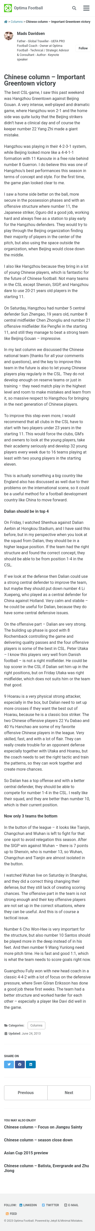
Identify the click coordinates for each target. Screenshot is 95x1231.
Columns (36, 1025)
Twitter (50, 1205)
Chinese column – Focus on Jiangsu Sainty (43, 1127)
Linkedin (28, 1205)
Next (69, 1092)
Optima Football (28, 8)
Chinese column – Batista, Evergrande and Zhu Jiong (46, 1168)
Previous (26, 1092)
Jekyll (53, 1220)
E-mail (71, 1205)
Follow (83, 48)
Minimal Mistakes (72, 1220)
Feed (11, 1214)
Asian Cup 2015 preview (26, 1153)
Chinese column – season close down (38, 1140)
